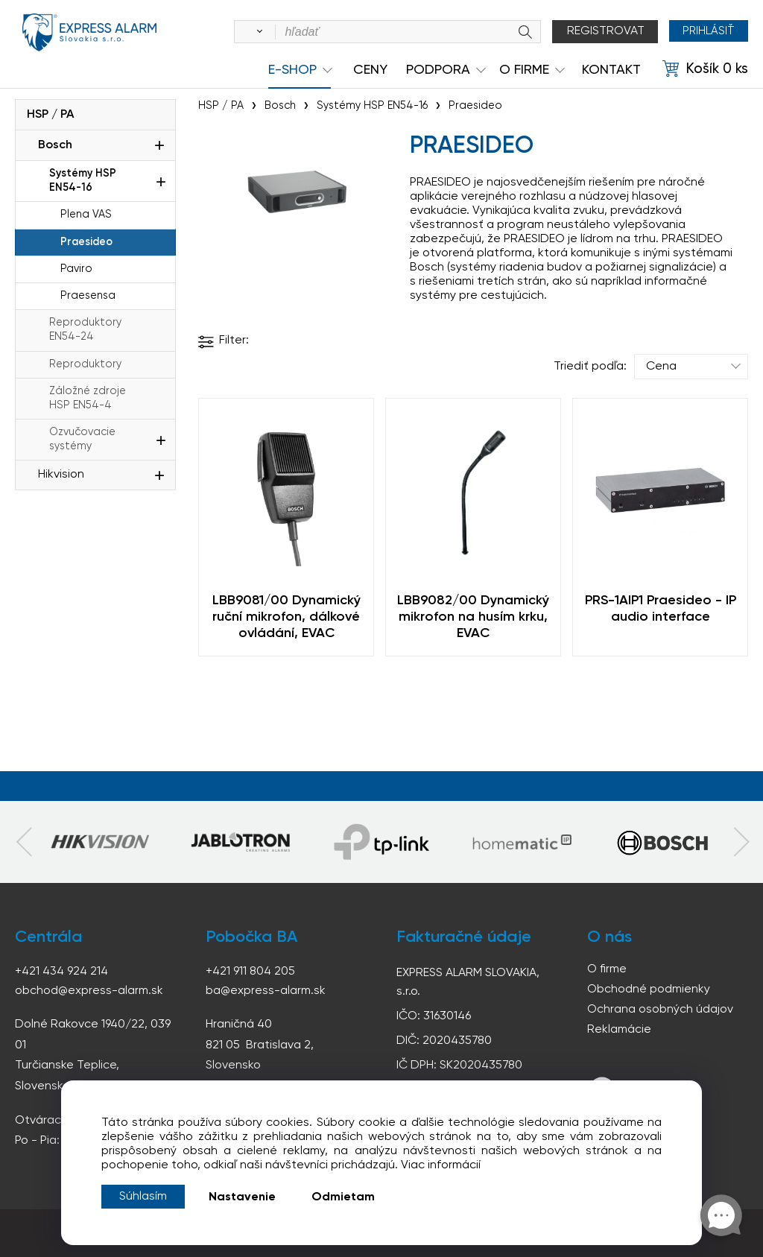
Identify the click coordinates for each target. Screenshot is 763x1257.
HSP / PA (50, 115)
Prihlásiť (706, 31)
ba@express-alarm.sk (266, 991)
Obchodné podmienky (648, 989)
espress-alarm (89, 34)
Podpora (438, 70)
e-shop (292, 70)
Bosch (55, 145)
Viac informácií (441, 1165)
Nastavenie (242, 1197)
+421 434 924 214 (61, 972)
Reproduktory (85, 364)
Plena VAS (86, 214)
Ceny (370, 70)
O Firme (524, 70)
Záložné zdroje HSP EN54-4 (87, 398)
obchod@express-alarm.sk (89, 991)
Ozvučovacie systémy (82, 439)
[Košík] (705, 69)
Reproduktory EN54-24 (85, 329)
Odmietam (343, 1197)
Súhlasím (143, 1197)
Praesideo (86, 242)
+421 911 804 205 (250, 972)
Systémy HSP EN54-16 (82, 180)
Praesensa (87, 296)
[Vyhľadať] (253, 32)
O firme (607, 969)
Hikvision (61, 475)
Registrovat (602, 31)
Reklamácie (619, 1030)
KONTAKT (611, 70)
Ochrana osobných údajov (660, 1010)
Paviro (76, 269)
